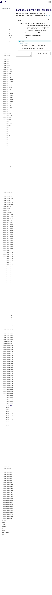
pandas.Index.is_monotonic (8, 29)
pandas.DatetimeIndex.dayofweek (8, 373)
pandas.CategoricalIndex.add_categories (8, 234)
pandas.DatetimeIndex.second (8, 353)
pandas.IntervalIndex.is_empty (8, 270)
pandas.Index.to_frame (7, 157)
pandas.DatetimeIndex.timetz (8, 363)
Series (3, 16)
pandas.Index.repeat (7, 117)
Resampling (4, 526)
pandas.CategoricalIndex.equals (8, 248)
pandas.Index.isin (6, 200)
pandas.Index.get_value (8, 198)
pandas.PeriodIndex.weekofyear (8, 510)
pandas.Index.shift (6, 167)
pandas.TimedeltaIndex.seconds (8, 443)
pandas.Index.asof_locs (8, 184)
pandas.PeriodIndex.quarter (8, 498)
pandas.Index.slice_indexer (8, 202)
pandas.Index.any (6, 67)
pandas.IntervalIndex (7, 250)
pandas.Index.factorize (7, 85)
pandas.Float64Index (7, 212)
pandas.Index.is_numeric (8, 105)
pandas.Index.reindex (7, 113)
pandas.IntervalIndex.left (8, 258)
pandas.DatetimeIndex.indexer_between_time (8, 405)
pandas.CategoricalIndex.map (8, 246)
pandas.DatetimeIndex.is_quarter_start (8, 391)
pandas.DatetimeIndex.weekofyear (8, 369)
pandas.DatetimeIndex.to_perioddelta (8, 429)
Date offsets (4, 520)
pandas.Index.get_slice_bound (8, 196)
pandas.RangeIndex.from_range (8, 220)
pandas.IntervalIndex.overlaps (8, 284)
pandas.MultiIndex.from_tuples (8, 294)
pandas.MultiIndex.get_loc (8, 331)
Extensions (4, 534)
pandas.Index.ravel (7, 149)
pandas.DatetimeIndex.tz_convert (8, 413)
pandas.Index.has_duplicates (8, 37)
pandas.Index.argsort (7, 161)
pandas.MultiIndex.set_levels (8, 311)
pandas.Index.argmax (7, 71)
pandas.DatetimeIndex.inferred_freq (8, 401)
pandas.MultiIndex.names (8, 300)
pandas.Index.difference (8, 178)
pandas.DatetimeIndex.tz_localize (8, 415)
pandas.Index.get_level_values (8, 192)
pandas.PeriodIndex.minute (8, 494)
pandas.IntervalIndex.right (8, 260)
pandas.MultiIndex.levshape (8, 309)
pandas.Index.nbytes (7, 53)
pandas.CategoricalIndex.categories (8, 226)
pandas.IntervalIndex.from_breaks (8, 256)
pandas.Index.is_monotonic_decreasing (8, 33)
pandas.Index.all (6, 65)
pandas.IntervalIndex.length (8, 266)
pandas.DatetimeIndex (7, 341)
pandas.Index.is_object (7, 107)
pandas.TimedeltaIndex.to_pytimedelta (8, 454)
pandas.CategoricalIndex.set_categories (8, 240)
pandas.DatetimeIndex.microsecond (8, 355)
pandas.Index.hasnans (7, 39)
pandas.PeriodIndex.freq (8, 486)
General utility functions (6, 532)
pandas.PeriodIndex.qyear (8, 500)
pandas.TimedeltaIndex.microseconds (8, 446)
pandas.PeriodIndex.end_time (8, 484)
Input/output (4, 12)
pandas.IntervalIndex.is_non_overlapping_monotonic (8, 272)
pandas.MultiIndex (6, 288)
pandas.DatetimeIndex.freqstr (8, 385)
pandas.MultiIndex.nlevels (8, 306)
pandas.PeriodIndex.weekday (8, 508)
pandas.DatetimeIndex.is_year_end (8, 397)
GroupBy (3, 524)
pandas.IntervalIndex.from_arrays (8, 252)
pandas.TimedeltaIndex (7, 439)
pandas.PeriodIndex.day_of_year (8, 478)
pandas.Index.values (7, 26)
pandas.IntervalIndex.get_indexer (8, 278)
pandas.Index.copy (7, 73)
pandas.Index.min (6, 109)
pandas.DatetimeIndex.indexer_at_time (8, 403)
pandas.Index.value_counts (8, 129)
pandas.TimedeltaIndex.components (8, 450)
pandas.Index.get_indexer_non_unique (8, 190)
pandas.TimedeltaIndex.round (8, 458)
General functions (5, 14)
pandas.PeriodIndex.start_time (8, 504)
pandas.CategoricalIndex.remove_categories (8, 236)
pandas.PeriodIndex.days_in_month (8, 480)
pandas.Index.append (7, 169)
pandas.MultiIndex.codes (8, 305)
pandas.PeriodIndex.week (8, 506)
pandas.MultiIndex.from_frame (8, 298)
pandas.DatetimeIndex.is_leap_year (8, 399)
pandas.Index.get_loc (7, 194)
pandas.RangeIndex (7, 206)
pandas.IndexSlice (6, 290)
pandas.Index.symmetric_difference (8, 180)
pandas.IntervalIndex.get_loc (8, 276)
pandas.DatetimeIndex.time (8, 361)
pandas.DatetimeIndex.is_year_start (8, 395)
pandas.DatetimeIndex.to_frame (8, 435)
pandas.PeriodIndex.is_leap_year (8, 492)
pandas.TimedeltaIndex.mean (8, 466)
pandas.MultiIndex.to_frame (8, 317)
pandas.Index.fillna (7, 135)
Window (3, 522)
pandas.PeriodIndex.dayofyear (8, 476)
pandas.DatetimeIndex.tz (8, 381)
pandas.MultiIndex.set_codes (8, 313)
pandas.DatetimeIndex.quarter (8, 379)
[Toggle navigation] (50, 2)
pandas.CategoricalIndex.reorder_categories (8, 232)
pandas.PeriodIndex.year (8, 512)
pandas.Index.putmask (7, 123)
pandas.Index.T (6, 61)
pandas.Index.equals (7, 83)
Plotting (3, 530)
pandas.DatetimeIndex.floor (8, 419)
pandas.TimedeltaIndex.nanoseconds (8, 448)
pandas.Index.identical (7, 87)
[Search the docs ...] (6, 8)
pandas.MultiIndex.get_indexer (8, 337)
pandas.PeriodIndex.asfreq (8, 514)
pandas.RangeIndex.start (8, 214)
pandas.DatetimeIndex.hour (8, 349)
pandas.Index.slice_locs (8, 204)
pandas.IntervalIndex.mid (8, 262)
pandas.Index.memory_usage (8, 63)
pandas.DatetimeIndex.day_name (8, 425)
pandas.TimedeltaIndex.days (8, 442)
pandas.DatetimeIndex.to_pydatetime (8, 431)
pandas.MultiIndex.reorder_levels (8, 327)
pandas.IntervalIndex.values (8, 268)
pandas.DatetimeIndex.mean (8, 437)
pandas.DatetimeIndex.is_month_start (8, 387)
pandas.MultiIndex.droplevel (8, 323)
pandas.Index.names (7, 51)
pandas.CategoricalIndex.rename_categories (8, 230)
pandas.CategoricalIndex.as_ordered (8, 242)
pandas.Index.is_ (6, 91)
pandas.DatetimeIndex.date (8, 359)
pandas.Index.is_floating (8, 97)
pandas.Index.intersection (8, 174)
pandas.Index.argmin (7, 69)
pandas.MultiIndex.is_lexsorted (8, 319)
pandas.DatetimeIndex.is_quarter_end (8, 393)
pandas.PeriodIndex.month (8, 496)
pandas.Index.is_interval (8, 101)
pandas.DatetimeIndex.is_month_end (8, 389)
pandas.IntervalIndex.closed (8, 264)
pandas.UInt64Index (7, 210)
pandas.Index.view (7, 159)
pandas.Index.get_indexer (8, 186)
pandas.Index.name (7, 49)
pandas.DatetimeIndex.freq (8, 383)
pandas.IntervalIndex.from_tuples (8, 254)
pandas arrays (4, 20)
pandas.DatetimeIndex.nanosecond (8, 357)
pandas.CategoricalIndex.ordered (8, 228)
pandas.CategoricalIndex (8, 222)
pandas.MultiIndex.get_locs (8, 333)
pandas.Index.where (7, 119)
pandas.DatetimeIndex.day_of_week (8, 375)
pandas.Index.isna (6, 139)
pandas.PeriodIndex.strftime (8, 516)
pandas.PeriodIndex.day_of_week (8, 474)
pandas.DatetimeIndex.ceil (8, 421)
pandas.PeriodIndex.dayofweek (8, 472)
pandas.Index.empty (7, 59)
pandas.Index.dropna (7, 137)
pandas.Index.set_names (8, 131)
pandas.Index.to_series (7, 155)
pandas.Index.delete (7, 75)
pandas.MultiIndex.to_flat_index (8, 315)
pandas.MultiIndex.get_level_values (8, 339)
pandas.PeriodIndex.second (8, 502)
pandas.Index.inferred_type (8, 43)
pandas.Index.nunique (7, 127)
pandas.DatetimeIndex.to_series (8, 433)
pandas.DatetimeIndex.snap (8, 411)
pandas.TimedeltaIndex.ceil (8, 462)
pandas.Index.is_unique (8, 35)
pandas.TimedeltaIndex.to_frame (8, 464)
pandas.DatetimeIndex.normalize (8, 407)
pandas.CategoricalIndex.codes (8, 224)
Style (3, 528)
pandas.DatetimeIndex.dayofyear (8, 365)
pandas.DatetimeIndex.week (8, 371)
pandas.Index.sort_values (8, 165)
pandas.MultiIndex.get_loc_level (8, 335)
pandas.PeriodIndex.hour (8, 490)
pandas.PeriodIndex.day (8, 470)
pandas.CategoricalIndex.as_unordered (8, 244)
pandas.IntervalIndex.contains (8, 282)
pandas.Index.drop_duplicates (8, 79)
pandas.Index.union (7, 176)
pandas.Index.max (6, 111)
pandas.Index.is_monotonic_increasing (8, 30)
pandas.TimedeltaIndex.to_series (8, 456)
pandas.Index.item (6, 145)
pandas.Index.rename (7, 115)
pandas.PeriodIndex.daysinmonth (8, 482)
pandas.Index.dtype (7, 41)
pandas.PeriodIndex (7, 468)
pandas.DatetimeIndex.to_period (8, 427)
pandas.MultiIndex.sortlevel (8, 321)
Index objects (4, 22)
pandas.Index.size (6, 57)
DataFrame (4, 18)
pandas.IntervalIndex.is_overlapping (8, 274)
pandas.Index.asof (6, 182)
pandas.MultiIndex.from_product (8, 296)
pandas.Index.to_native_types (8, 153)
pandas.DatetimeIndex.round (8, 417)
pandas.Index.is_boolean (8, 93)
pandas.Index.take (6, 121)
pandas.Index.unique (7, 125)
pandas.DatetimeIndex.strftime (8, 409)
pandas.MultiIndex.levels (8, 302)
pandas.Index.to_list (7, 151)
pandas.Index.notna (7, 141)
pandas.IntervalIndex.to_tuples (8, 286)
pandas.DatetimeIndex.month (8, 345)
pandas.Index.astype (7, 143)
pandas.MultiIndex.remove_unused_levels (8, 329)
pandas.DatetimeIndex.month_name (8, 423)
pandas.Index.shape (7, 47)
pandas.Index (5, 24)
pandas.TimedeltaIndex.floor (8, 460)
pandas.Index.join (6, 172)
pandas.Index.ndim (7, 55)
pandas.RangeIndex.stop (8, 216)
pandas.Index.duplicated (8, 81)
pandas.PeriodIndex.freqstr (8, 488)
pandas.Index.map (7, 147)
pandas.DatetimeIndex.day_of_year (8, 367)
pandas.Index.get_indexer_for (8, 188)
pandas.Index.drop (7, 77)
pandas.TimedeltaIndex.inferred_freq (8, 452)
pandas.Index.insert (7, 89)
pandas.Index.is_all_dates (8, 45)
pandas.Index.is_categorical (8, 95)
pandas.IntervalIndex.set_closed (8, 280)
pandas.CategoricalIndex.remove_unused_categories (8, 238)
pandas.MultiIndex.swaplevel (8, 325)
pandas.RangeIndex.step (8, 218)
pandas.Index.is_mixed (7, 103)
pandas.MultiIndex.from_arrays (8, 292)
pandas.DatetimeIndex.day (8, 347)
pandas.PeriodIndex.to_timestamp (8, 518)
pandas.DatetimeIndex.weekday (8, 377)
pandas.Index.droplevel (7, 133)
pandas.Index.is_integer (8, 99)
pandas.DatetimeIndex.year (8, 343)
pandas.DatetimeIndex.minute (8, 351)
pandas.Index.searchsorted (8, 163)
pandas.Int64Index (7, 208)
